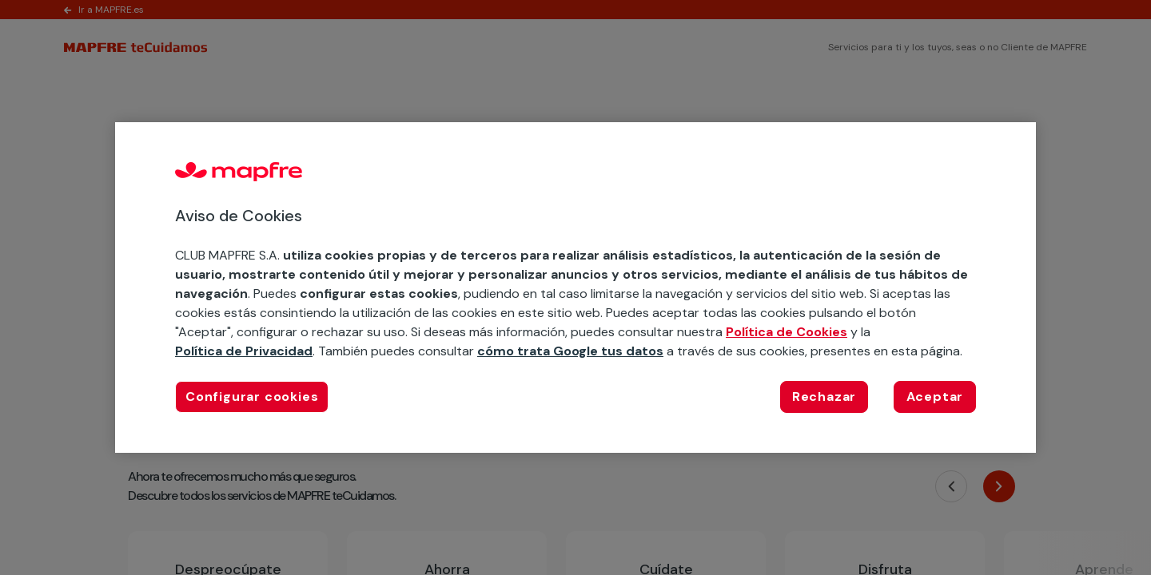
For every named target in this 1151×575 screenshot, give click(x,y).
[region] (575, 287)
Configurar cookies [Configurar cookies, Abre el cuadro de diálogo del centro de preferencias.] (251, 396)
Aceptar (935, 396)
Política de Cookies (786, 331)
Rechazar (824, 396)
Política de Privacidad (244, 351)
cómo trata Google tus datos (570, 351)
